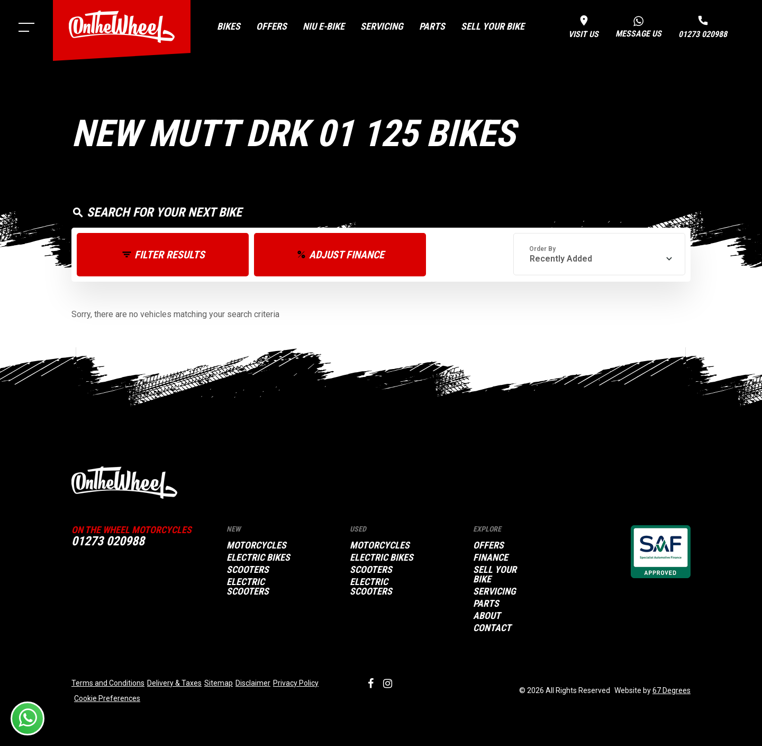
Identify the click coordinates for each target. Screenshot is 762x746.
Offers (271, 26)
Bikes (228, 26)
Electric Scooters (247, 586)
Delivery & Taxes (174, 683)
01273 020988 (107, 541)
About (487, 616)
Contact (492, 628)
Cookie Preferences (107, 698)
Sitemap (218, 683)
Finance (490, 557)
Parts (432, 26)
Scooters (247, 569)
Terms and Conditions (107, 683)
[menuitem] (228, 26)
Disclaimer (252, 683)
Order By (542, 249)
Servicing (381, 26)
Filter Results (169, 254)
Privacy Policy (296, 683)
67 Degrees (671, 690)
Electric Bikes (258, 557)
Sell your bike (492, 26)
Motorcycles (256, 545)
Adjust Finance (346, 254)
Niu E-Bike (323, 26)
